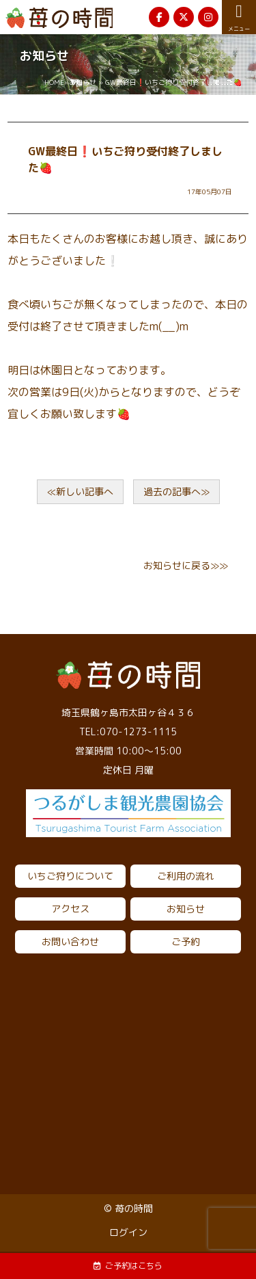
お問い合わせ (70, 941)
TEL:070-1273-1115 (128, 731)
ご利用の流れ (185, 875)
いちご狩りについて (70, 875)
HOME (54, 82)
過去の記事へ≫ (176, 491)
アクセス (70, 908)
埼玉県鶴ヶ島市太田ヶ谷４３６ (128, 712)
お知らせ (82, 82)
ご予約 (185, 941)
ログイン (128, 1232)
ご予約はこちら (128, 1265)
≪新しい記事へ (80, 491)
